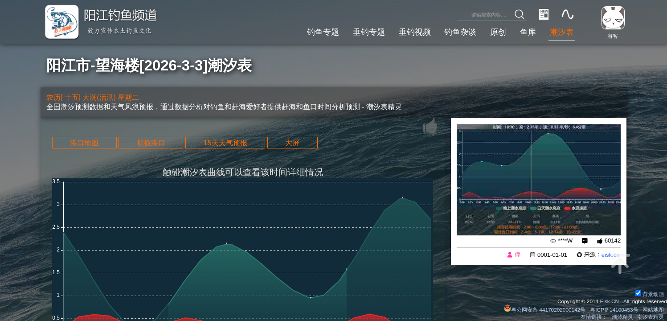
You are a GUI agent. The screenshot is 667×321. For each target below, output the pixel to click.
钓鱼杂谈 (460, 32)
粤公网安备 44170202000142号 (545, 310)
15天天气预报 (225, 143)
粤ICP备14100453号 (614, 310)
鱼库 (528, 32)
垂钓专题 (369, 32)
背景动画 (649, 294)
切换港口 (151, 143)
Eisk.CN (609, 301)
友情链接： (594, 317)
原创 (498, 32)
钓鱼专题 (323, 32)
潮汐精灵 (622, 317)
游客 (612, 36)
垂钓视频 (415, 32)
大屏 (292, 143)
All (626, 301)
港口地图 (84, 143)
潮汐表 (562, 32)
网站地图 (653, 310)
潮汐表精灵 (650, 317)
